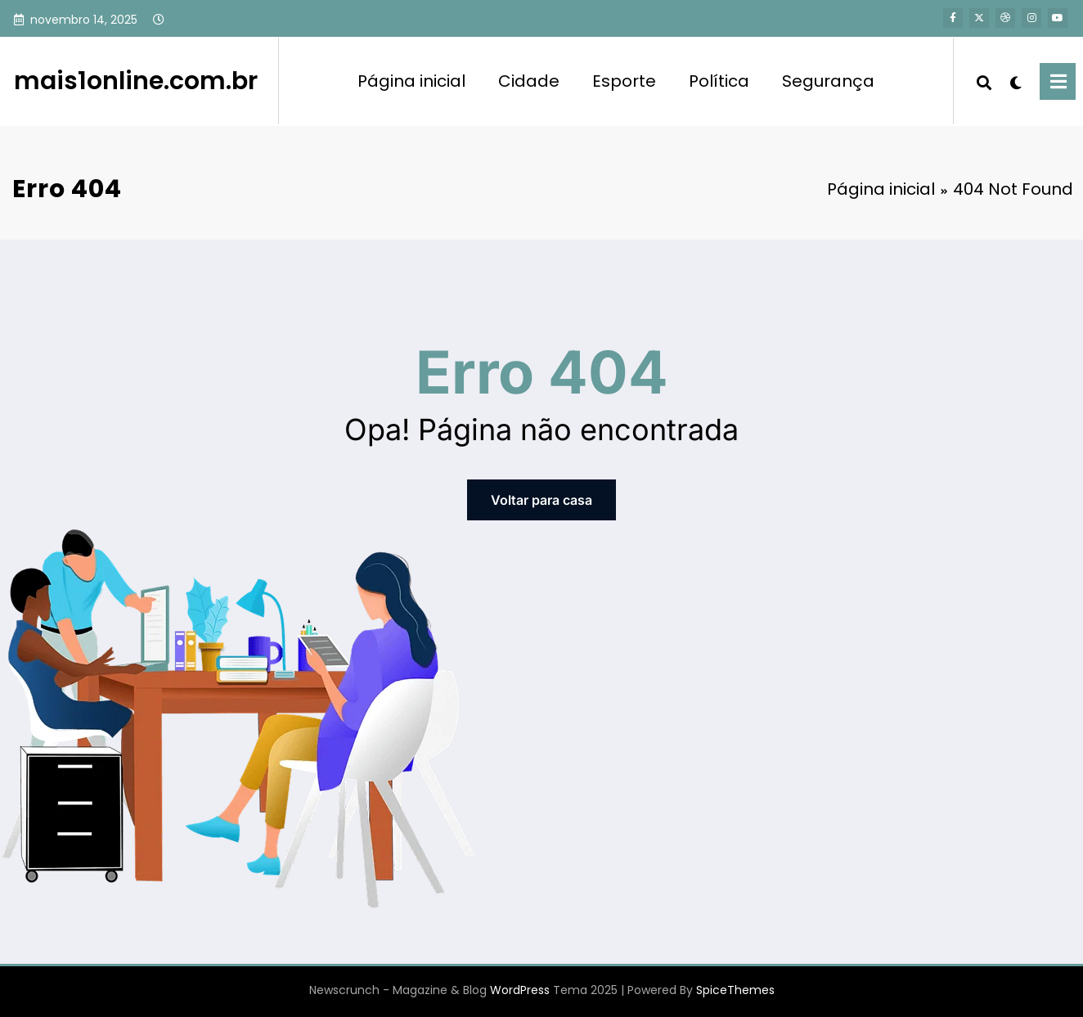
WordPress (520, 990)
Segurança (828, 81)
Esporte (624, 81)
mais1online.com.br (136, 81)
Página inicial (411, 81)
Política (719, 81)
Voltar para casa (541, 500)
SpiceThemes (735, 990)
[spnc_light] (1016, 81)
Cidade (528, 81)
